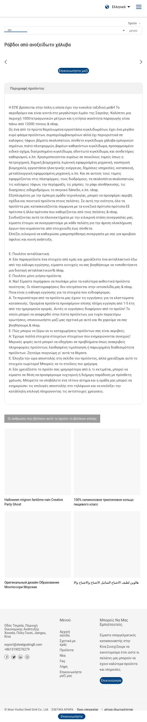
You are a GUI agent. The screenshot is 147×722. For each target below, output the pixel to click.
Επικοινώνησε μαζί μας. (111, 681)
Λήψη (64, 666)
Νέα (62, 655)
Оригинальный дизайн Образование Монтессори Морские (32, 585)
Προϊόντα (66, 650)
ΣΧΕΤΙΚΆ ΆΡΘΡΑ (62, 709)
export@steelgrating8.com (23, 644)
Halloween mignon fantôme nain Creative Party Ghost (34, 502)
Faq (62, 661)
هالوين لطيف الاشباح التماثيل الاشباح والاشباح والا (106, 582)
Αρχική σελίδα (65, 633)
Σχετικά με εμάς (68, 642)
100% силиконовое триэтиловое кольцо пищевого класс (104, 502)
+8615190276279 (16, 649)
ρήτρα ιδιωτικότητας (118, 709)
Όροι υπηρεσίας (88, 709)
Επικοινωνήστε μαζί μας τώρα (73, 71)
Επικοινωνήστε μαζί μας (68, 674)
